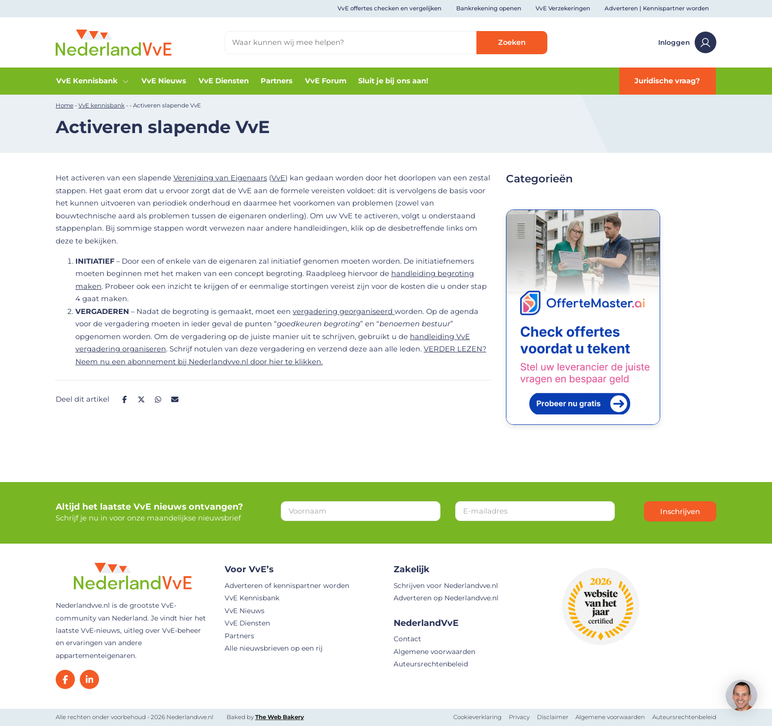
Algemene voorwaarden (434, 652)
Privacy (519, 717)
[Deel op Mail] (175, 399)
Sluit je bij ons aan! (393, 80)
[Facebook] (65, 679)
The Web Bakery (279, 717)
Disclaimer (553, 717)
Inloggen (687, 42)
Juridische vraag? (667, 80)
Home (64, 105)
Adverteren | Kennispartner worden (656, 8)
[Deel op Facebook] (124, 399)
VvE (278, 177)
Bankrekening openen (488, 8)
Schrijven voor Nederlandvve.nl (446, 585)
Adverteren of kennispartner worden (287, 585)
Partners (277, 80)
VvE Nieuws (163, 80)
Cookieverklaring (477, 717)
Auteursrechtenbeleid (431, 664)
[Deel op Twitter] (141, 399)
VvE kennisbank (101, 105)
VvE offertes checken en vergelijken (389, 8)
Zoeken (512, 42)
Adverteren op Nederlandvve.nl (446, 598)
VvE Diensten (224, 80)
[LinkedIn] (89, 679)
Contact (407, 639)
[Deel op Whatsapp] (158, 399)
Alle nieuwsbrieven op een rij (274, 648)
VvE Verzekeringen (563, 8)
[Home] (113, 41)
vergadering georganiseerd (344, 311)
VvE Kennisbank (93, 80)
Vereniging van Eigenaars (220, 177)
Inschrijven (680, 511)
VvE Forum (325, 80)
